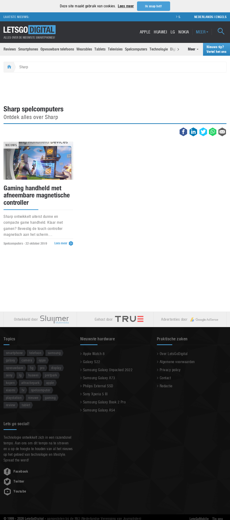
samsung (54, 353)
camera (27, 360)
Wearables (84, 49)
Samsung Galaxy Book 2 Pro (104, 402)
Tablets (100, 49)
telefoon (35, 353)
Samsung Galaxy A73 (99, 377)
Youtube (15, 491)
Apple (145, 31)
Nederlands (203, 16)
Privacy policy (170, 369)
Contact (165, 377)
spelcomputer (40, 390)
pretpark (51, 375)
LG (173, 31)
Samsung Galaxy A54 (99, 410)
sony (9, 375)
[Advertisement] (115, 89)
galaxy (10, 360)
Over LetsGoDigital (174, 353)
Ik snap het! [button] (153, 6)
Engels (221, 16)
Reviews (10, 49)
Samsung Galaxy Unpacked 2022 (108, 369)
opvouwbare (14, 367)
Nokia (183, 31)
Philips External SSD (98, 385)
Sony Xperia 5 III (95, 394)
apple (50, 382)
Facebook (16, 471)
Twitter (14, 481)
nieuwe (33, 397)
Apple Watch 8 (94, 353)
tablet (26, 405)
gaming (50, 397)
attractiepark (30, 382)
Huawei (160, 31)
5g (31, 367)
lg (20, 375)
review (10, 405)
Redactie (166, 385)
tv (23, 390)
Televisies (115, 49)
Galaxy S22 (91, 361)
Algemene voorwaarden (177, 361)
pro (42, 367)
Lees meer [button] (126, 6)
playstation (14, 397)
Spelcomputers (136, 49)
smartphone (14, 353)
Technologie (159, 49)
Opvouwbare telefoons (57, 49)
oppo (42, 360)
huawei (33, 375)
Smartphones (28, 49)
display (56, 367)
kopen (10, 382)
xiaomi (10, 390)
